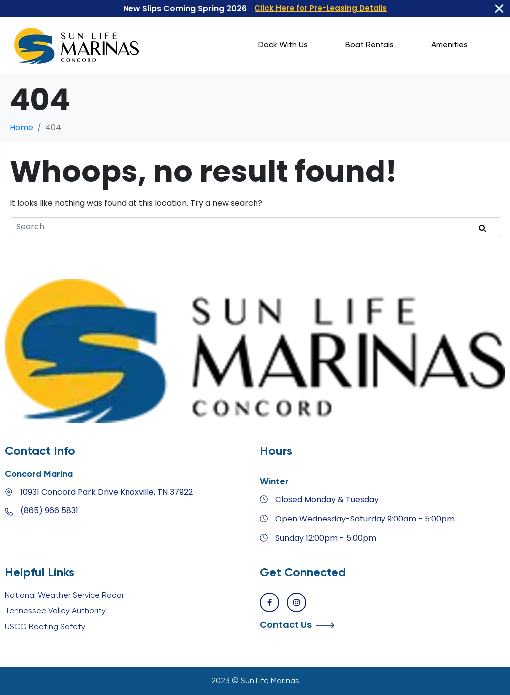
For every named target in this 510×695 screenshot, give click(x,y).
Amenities (449, 45)
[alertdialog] (255, 9)
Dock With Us (283, 45)
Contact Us (286, 624)
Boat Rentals (369, 45)
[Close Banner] (499, 9)
